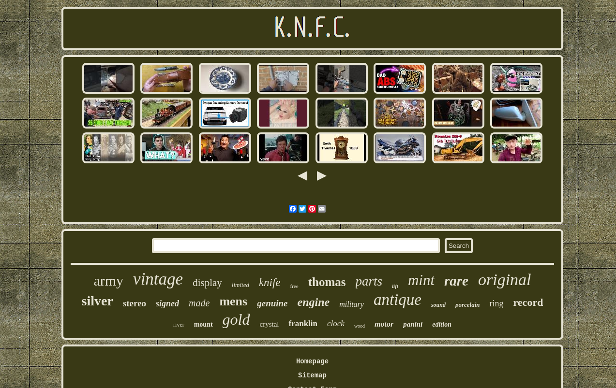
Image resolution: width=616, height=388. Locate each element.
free (294, 286)
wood (359, 326)
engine (314, 302)
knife (270, 282)
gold (236, 319)
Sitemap (312, 375)
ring (496, 303)
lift (395, 286)
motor (384, 324)
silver (97, 300)
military (351, 304)
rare (456, 280)
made (199, 303)
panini (412, 324)
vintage (158, 279)
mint (421, 280)
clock (336, 323)
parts (369, 281)
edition (441, 324)
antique (397, 299)
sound (438, 305)
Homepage (312, 361)
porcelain (467, 304)
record (528, 302)
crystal (269, 324)
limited (240, 284)
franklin (302, 323)
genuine (272, 303)
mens (233, 301)
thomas (327, 281)
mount (203, 324)
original (504, 279)
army (108, 280)
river (178, 324)
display (207, 282)
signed (167, 303)
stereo (134, 303)
